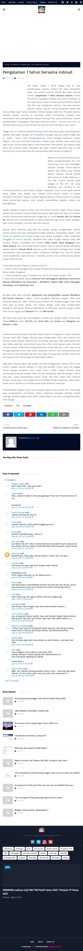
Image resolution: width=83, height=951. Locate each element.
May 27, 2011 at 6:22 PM (21, 507)
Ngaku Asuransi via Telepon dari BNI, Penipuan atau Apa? (41, 760)
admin (7, 897)
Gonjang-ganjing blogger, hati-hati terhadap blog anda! (40, 698)
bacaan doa (38, 849)
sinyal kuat (30, 390)
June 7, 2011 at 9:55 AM (21, 599)
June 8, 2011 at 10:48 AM (22, 676)
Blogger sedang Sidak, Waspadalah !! (31, 810)
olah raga (53, 853)
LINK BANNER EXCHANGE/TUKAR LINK (32, 711)
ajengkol (15, 563)
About (40, 942)
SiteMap (43, 2)
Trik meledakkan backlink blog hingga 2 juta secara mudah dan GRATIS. (47, 773)
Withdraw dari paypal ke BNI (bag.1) (31, 748)
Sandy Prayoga (18, 512)
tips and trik (44, 858)
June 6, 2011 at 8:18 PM (21, 589)
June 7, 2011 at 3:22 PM (21, 609)
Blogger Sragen (18, 484)
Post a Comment (12, 681)
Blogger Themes (54, 947)
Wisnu (14, 582)
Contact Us (50, 942)
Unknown (15, 553)
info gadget (27, 406)
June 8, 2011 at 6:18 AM (21, 633)
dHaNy (14, 638)
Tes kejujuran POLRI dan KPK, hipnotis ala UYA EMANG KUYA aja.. (44, 785)
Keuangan (19, 849)
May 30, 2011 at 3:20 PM (22, 536)
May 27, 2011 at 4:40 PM (22, 488)
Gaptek (15, 493)
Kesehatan (8, 849)
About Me (11, 2)
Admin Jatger (17, 669)
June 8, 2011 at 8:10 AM (21, 645)
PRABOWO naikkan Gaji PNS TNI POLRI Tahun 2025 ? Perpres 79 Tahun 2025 (41, 892)
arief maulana (18, 614)
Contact (21, 2)
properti (22, 858)
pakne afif (9, 78)
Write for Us (52, 2)
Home (3, 2)
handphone (15, 65)
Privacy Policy (32, 2)
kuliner (43, 853)
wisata (65, 858)
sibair (14, 522)
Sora (33, 947)
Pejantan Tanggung (20, 626)
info (17, 406)
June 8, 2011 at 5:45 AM (21, 621)
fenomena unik (66, 849)
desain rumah (52, 849)
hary (13, 594)
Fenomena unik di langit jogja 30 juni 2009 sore (36, 723)
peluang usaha (9, 858)
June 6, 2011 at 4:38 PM (21, 558)
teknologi (32, 858)
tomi (14, 650)
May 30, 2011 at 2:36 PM (22, 527)
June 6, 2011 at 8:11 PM (21, 568)
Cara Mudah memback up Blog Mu (30, 735)
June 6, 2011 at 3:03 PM (21, 548)
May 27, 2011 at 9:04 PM (22, 517)
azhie (14, 532)
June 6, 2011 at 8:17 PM (21, 577)
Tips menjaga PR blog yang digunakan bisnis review (38, 797)
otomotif (63, 853)
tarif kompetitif (37, 135)
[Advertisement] (41, 37)
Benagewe (16, 604)
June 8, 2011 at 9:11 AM (21, 664)
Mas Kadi (15, 541)
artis (29, 849)
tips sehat (55, 858)
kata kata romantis (30, 853)
